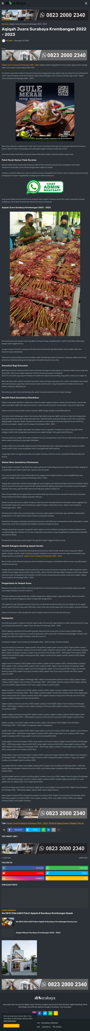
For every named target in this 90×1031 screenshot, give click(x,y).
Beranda (5, 24)
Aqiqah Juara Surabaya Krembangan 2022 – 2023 (20, 65)
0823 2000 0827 (10, 1021)
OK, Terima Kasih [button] (11, 1026)
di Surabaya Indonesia (49, 1023)
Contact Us (46, 1027)
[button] (2, 3)
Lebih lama (83, 858)
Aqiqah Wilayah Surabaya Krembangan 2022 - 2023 (38, 933)
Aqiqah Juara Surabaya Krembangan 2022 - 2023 (28, 24)
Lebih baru (7, 858)
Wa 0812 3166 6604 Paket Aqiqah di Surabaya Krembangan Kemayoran (46, 922)
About (37, 1027)
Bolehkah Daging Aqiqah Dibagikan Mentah (66, 823)
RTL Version (57, 1027)
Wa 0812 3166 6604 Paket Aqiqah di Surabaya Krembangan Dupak (37, 913)
